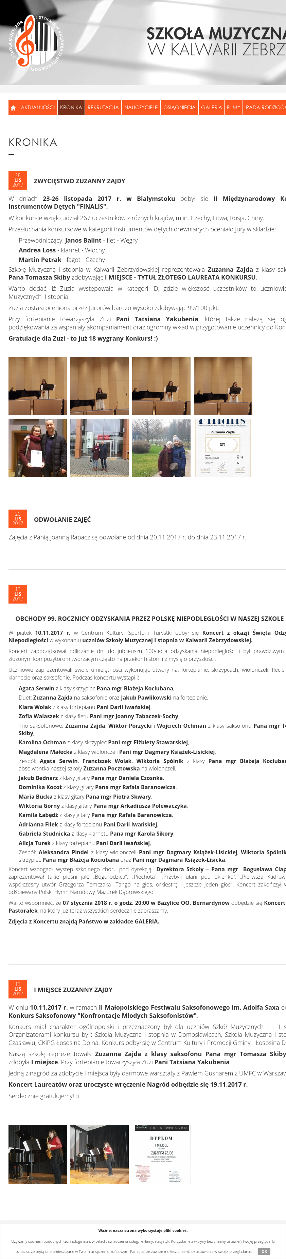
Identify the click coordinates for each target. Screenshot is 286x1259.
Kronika (71, 107)
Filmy (233, 107)
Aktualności (38, 107)
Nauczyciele (141, 107)
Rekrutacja (103, 107)
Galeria (211, 107)
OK (264, 1251)
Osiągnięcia (179, 107)
